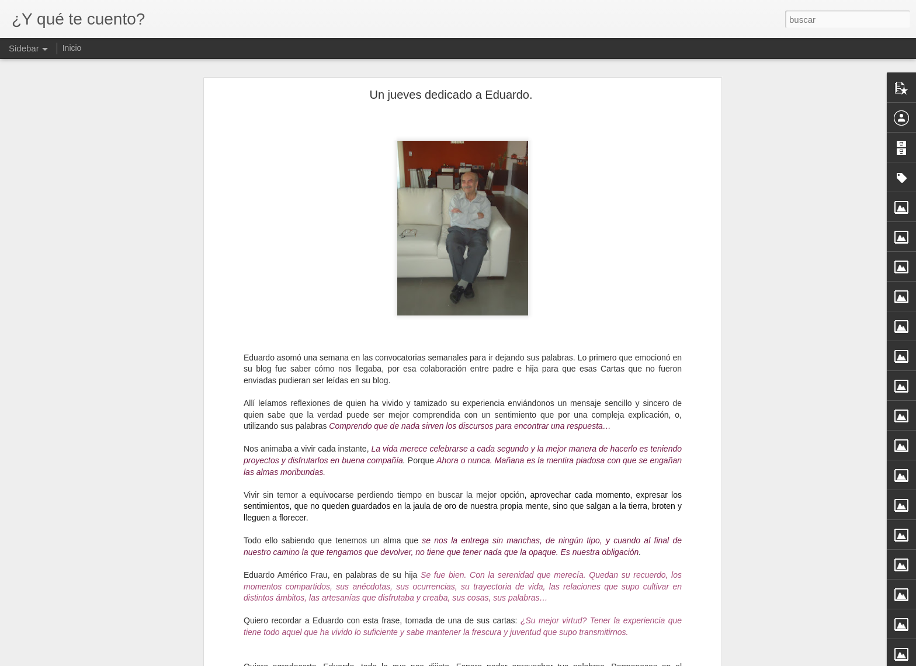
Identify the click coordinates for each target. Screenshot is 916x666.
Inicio (72, 48)
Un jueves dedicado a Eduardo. (450, 94)
